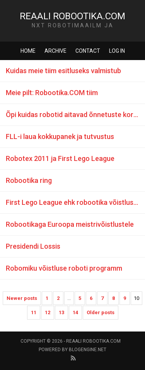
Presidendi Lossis (33, 246)
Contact (87, 51)
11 (33, 312)
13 (61, 312)
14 (75, 312)
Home (28, 51)
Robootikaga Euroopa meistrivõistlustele (70, 224)
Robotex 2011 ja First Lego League (60, 158)
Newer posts (22, 298)
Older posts (100, 312)
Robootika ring (29, 180)
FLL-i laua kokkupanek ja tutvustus (60, 136)
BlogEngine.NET (87, 349)
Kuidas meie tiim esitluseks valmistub (63, 71)
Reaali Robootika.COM (72, 16)
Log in (117, 51)
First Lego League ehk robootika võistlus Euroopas (75, 202)
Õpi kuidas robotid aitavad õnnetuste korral (74, 114)
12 (47, 312)
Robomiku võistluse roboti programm (64, 268)
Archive (55, 51)
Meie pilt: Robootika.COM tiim (52, 93)
